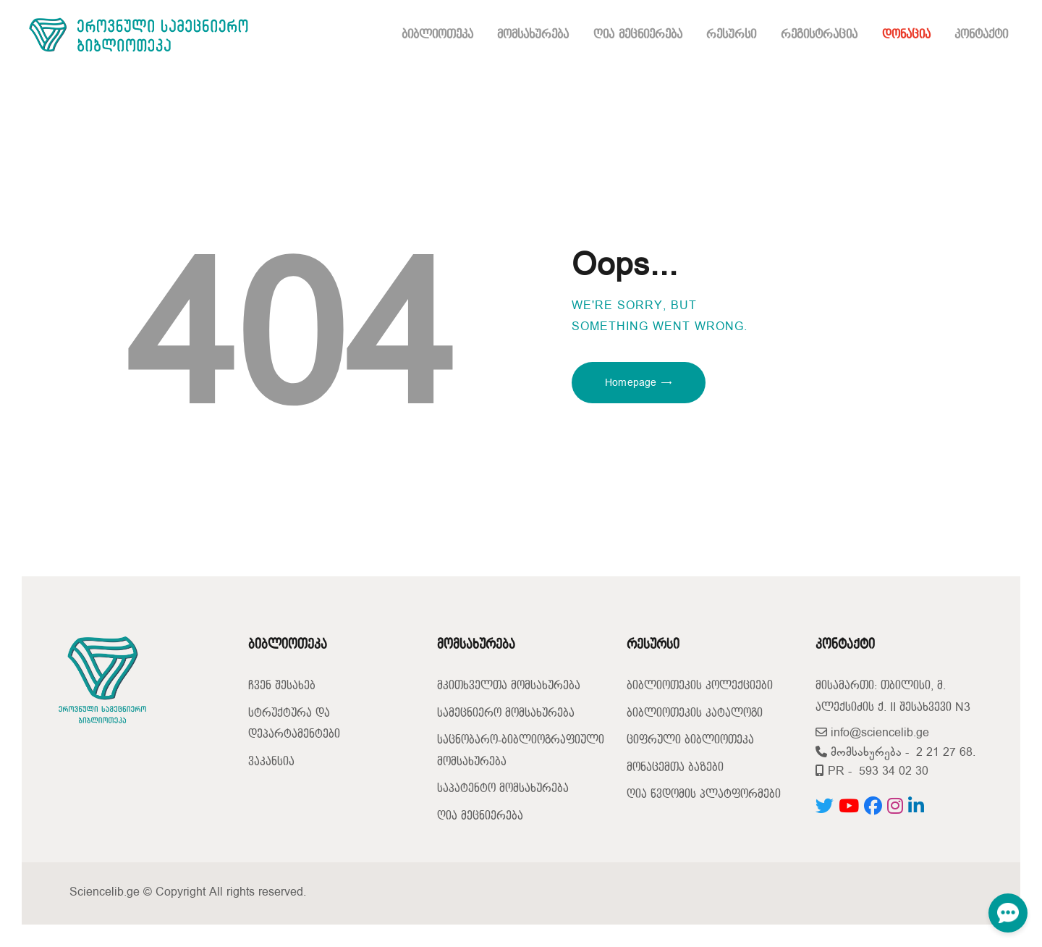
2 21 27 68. (945, 752)
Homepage (630, 382)
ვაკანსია (271, 762)
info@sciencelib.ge (872, 733)
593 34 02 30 (893, 771)
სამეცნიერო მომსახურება (506, 713)
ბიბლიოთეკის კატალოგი (695, 713)
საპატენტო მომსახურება (503, 789)
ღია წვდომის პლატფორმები (704, 794)
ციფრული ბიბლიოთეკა (690, 740)
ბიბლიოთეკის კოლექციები (700, 686)
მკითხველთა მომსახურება (508, 686)
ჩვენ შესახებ (281, 686)
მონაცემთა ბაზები (675, 768)
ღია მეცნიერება (480, 816)
